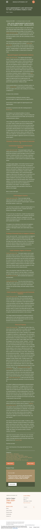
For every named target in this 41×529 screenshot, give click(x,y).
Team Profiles (9, 510)
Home (7, 508)
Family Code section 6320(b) (24, 367)
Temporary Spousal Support (11, 456)
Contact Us (8, 516)
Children (26, 456)
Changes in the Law (23, 457)
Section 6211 (13, 87)
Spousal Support (9, 453)
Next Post (31, 463)
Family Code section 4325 (11, 150)
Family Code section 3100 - (12, 253)
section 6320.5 (9, 368)
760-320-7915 (10, 501)
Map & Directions (26, 502)
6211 (32, 73)
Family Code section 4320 (11, 57)
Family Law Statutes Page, (12, 32)
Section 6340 (9, 109)
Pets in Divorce (25, 460)
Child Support (16, 453)
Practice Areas (9, 512)
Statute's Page (18, 440)
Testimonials (8, 514)
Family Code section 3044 (11, 275)
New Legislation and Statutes (12, 457)
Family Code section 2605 (11, 327)
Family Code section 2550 (14, 377)
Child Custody (21, 456)
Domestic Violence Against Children (13, 458)
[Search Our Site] (33, 507)
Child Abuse (29, 457)
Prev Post (10, 463)
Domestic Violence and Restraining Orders (14, 455)
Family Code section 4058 (11, 198)
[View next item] (11, 488)
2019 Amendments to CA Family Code (13, 460)
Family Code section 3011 (11, 281)
